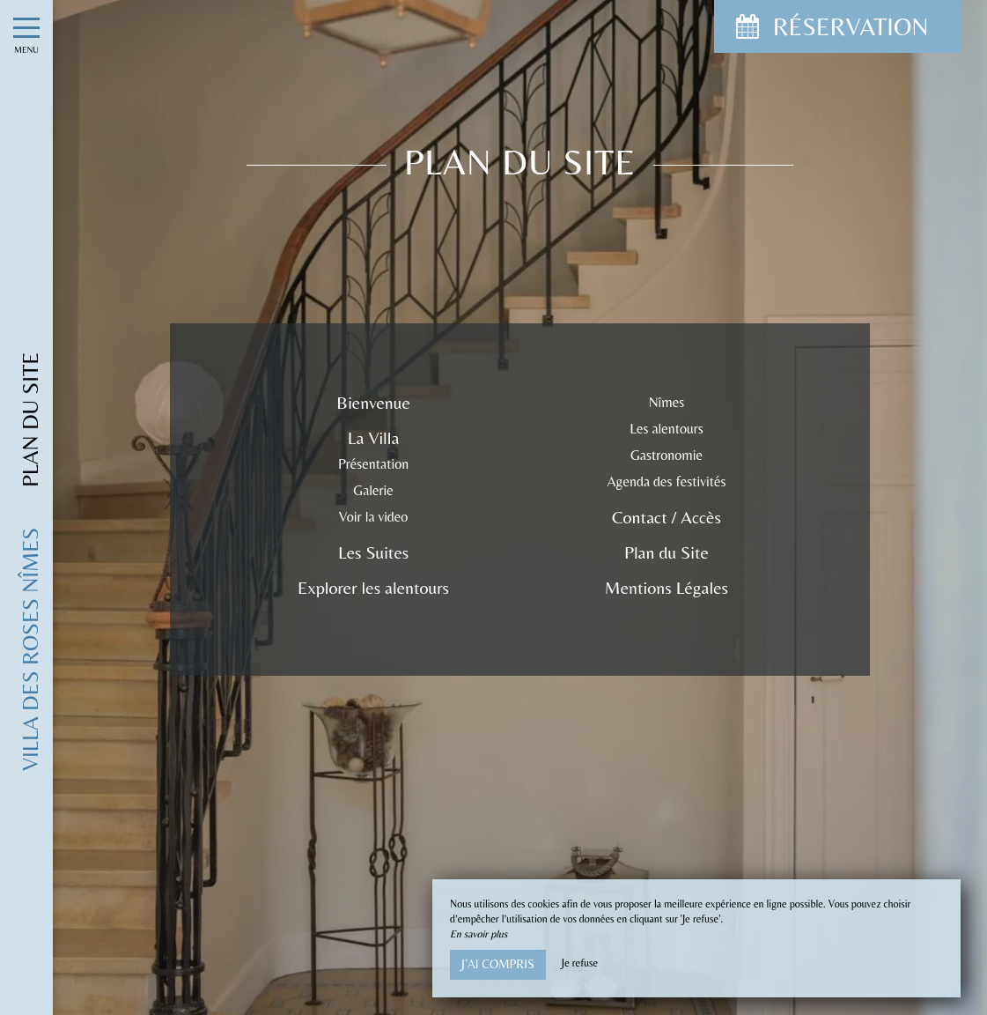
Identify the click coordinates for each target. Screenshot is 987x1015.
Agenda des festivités (667, 481)
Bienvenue (373, 402)
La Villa (373, 437)
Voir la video (374, 516)
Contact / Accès (666, 517)
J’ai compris (497, 964)
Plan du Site (666, 552)
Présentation (373, 464)
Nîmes (667, 402)
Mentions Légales (666, 587)
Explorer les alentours (373, 587)
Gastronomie (666, 455)
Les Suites (373, 552)
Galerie (373, 490)
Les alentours (666, 428)
